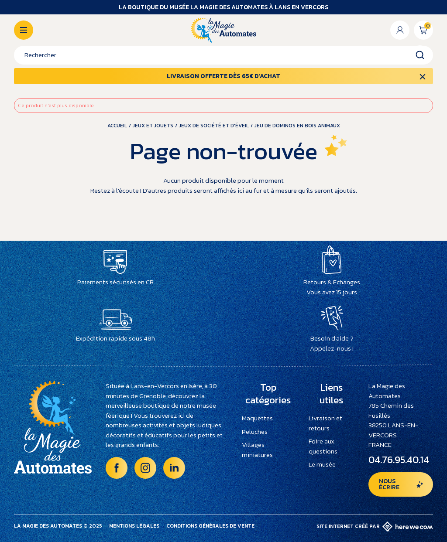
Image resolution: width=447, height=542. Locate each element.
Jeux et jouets (153, 126)
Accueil (117, 126)
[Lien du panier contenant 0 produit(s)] (423, 30)
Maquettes (257, 418)
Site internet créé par (374, 527)
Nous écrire (389, 484)
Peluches (255, 431)
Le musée (322, 464)
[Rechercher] (223, 55)
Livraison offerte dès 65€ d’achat (223, 76)
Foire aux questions (323, 446)
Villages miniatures (257, 450)
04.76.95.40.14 (398, 459)
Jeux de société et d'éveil (214, 126)
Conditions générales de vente (210, 526)
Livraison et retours (325, 423)
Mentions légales (134, 526)
